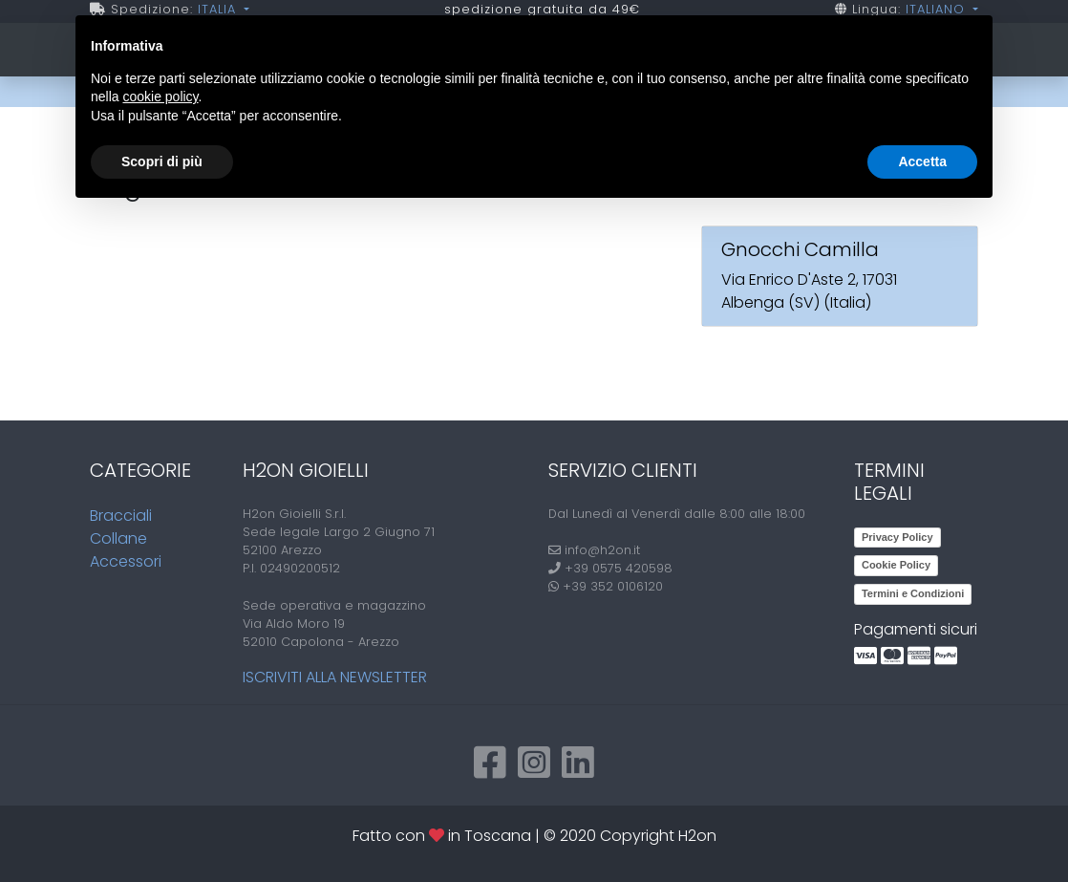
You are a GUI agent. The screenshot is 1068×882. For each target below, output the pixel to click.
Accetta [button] (922, 161)
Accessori (125, 561)
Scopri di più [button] (162, 161)
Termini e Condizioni (913, 593)
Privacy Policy (897, 537)
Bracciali (121, 516)
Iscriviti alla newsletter (335, 677)
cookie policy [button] (160, 96)
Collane (118, 538)
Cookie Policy (896, 564)
